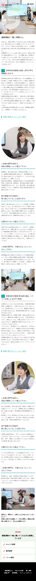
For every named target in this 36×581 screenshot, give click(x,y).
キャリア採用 (10, 544)
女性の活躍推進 (10, 21)
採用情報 (14, 573)
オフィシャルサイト (26, 573)
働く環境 (28, 570)
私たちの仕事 (19, 570)
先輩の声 (6, 573)
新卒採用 (9, 551)
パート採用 (10, 557)
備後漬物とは (9, 570)
